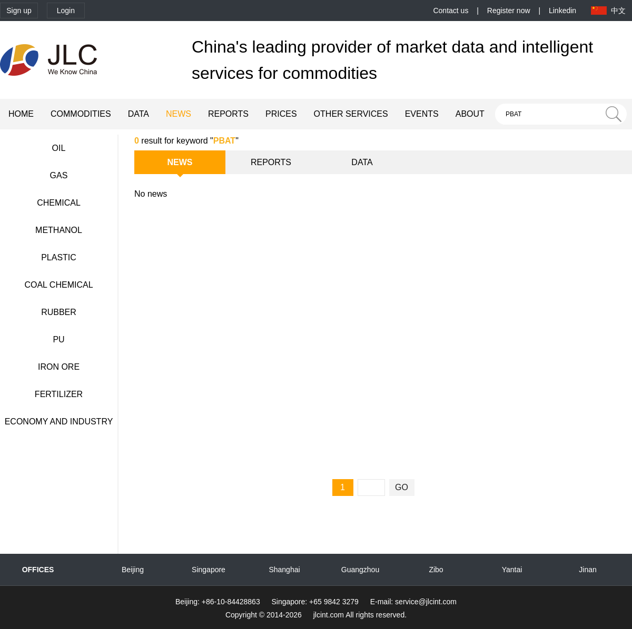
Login (66, 10)
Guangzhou (360, 569)
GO (401, 487)
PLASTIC (58, 257)
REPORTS (228, 113)
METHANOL (58, 230)
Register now (508, 10)
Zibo (436, 569)
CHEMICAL (59, 202)
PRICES (281, 113)
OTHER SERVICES (351, 113)
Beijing (133, 569)
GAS (59, 175)
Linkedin (562, 10)
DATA (138, 113)
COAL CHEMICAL (58, 284)
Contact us (450, 10)
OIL (59, 148)
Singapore (208, 569)
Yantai (512, 569)
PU (58, 339)
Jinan (587, 569)
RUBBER (58, 312)
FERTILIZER (59, 394)
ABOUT (470, 113)
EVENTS (422, 113)
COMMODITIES (81, 113)
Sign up (18, 10)
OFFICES (38, 569)
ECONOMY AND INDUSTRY (59, 421)
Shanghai (284, 569)
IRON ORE (59, 366)
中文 (618, 10)
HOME (21, 113)
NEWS (178, 113)
